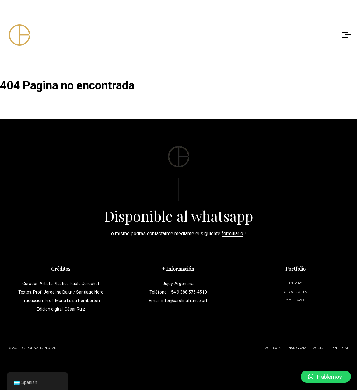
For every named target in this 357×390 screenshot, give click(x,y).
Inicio (296, 283)
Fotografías (296, 292)
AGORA (318, 348)
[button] (326, 377)
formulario (232, 233)
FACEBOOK (272, 348)
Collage (295, 300)
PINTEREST (339, 348)
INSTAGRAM (297, 348)
